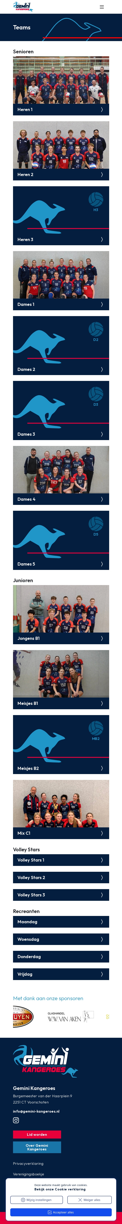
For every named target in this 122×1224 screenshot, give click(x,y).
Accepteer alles (61, 1212)
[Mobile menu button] (101, 7)
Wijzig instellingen (36, 1200)
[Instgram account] (16, 1120)
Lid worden (37, 1134)
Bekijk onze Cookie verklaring (60, 1189)
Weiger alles (89, 1200)
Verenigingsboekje (28, 1174)
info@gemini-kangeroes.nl (36, 1111)
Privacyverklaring (28, 1163)
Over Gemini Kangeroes (37, 1147)
